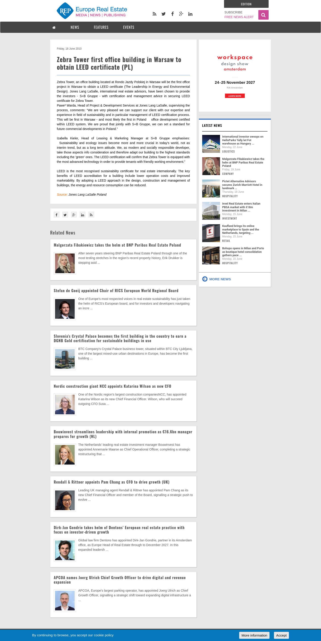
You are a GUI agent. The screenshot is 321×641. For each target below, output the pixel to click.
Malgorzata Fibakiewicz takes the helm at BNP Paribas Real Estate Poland (117, 245)
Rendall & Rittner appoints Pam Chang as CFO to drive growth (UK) (112, 482)
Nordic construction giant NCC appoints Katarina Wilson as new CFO (112, 386)
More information (254, 635)
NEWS (75, 27)
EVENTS (128, 27)
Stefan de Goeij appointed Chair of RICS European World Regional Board (116, 290)
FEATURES (101, 27)
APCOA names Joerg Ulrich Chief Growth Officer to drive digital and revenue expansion (120, 580)
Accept (281, 635)
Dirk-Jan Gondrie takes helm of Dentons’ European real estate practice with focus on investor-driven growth (119, 530)
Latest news (212, 125)
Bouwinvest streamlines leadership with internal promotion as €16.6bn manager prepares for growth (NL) (123, 434)
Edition (246, 4)
